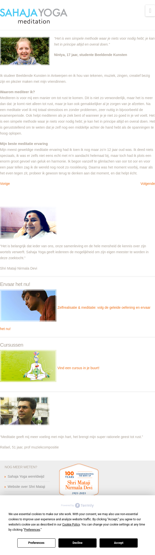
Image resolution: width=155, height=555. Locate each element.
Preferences (36, 543)
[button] (150, 10)
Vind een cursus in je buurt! (78, 368)
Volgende (148, 184)
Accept (118, 543)
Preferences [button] (32, 529)
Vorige (5, 184)
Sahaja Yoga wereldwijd (26, 476)
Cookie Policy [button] (71, 524)
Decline (77, 543)
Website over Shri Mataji (26, 487)
